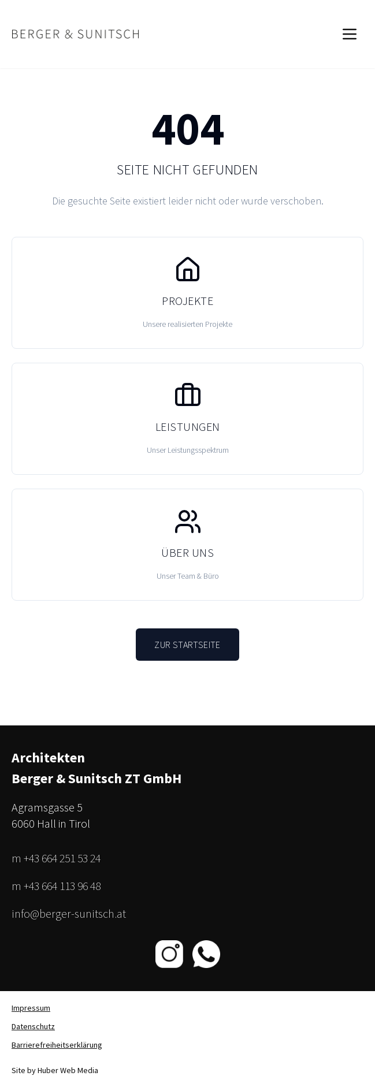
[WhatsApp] (206, 954)
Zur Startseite (187, 644)
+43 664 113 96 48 (62, 885)
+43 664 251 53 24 (62, 858)
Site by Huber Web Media (55, 1070)
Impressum (31, 1008)
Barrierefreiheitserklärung (57, 1045)
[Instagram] (169, 954)
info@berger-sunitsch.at (69, 913)
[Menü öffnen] (349, 34)
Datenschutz (33, 1026)
